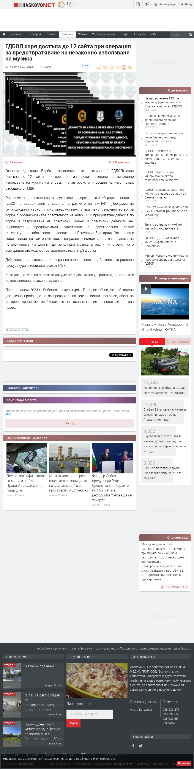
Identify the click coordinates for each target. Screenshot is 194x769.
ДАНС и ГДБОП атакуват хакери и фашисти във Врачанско (162, 242)
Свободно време (103, 34)
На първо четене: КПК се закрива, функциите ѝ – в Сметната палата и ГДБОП (163, 102)
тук (8, 414)
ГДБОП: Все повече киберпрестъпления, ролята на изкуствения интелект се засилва (166, 157)
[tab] (152, 343)
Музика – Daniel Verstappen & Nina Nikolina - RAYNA (164, 326)
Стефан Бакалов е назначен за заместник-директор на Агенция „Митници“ (165, 414)
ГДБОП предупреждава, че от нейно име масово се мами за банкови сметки (165, 193)
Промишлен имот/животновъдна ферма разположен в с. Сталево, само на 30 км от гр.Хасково (43, 734)
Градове (140, 34)
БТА (25, 330)
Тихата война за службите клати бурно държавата (163, 226)
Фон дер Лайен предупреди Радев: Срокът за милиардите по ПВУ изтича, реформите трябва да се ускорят (112, 487)
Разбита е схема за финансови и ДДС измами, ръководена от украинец (166, 211)
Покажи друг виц (174, 586)
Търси (73, 723)
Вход (69, 423)
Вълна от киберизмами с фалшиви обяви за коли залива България (162, 120)
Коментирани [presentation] (178, 341)
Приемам (184, 763)
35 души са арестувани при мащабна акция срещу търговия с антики (164, 137)
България (16, 162)
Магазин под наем (39, 666)
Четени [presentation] (152, 341)
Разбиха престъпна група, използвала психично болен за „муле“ (163, 473)
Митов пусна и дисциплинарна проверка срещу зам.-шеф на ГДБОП (166, 259)
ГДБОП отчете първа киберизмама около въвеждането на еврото (161, 176)
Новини (67, 34)
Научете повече (104, 759)
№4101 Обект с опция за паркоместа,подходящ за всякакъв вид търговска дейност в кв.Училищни (42, 707)
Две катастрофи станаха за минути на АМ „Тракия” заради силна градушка (26, 482)
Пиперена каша (78, 703)
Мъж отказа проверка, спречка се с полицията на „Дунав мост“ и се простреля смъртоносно (68, 482)
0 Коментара (121, 162)
